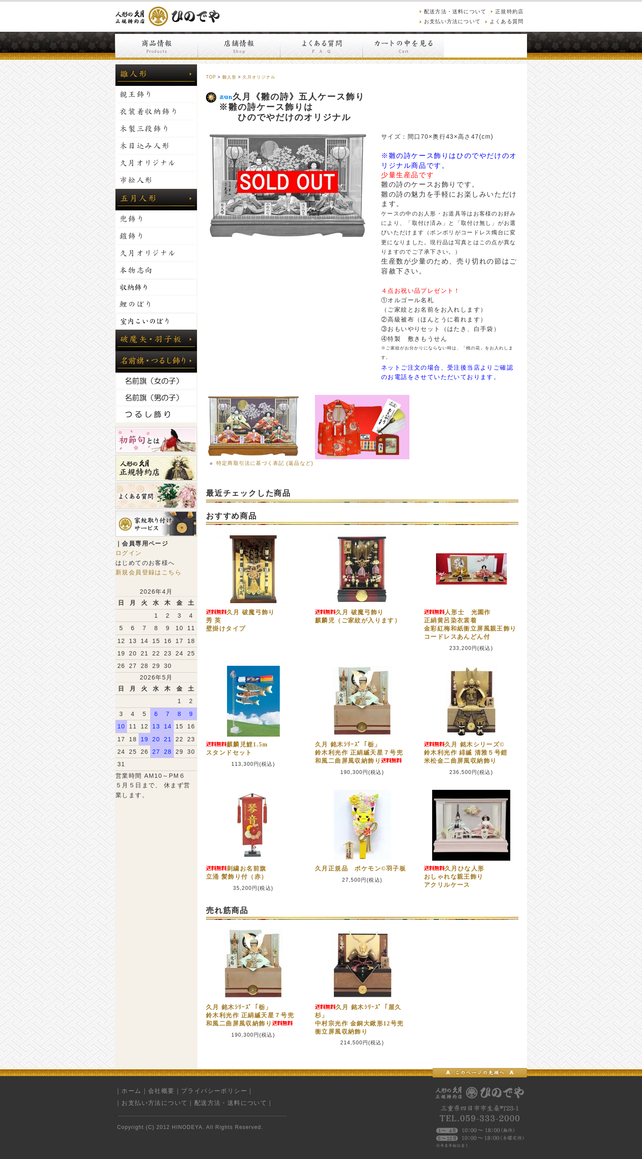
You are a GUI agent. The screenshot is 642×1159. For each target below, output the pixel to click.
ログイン (128, 552)
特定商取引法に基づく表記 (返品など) (264, 463)
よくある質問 (507, 21)
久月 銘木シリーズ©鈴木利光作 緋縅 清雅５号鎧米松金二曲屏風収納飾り (466, 752)
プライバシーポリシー (214, 1090)
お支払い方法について (452, 21)
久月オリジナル (259, 77)
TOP (211, 77)
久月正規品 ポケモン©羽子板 (360, 868)
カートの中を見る (403, 46)
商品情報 (156, 46)
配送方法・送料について (455, 12)
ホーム (131, 1090)
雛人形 (229, 77)
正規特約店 (509, 12)
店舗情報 (238, 46)
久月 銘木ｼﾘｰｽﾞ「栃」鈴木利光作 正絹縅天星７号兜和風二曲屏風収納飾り (359, 752)
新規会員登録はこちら (148, 572)
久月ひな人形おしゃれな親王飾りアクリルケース (454, 876)
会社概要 (161, 1090)
